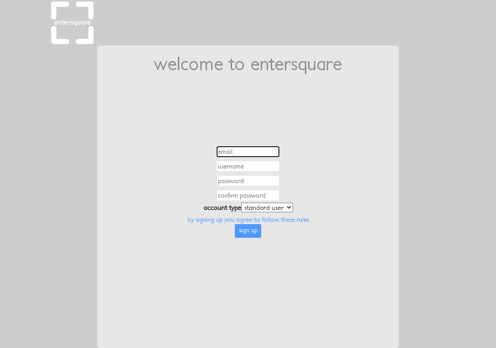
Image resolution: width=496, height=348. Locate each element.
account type (222, 207)
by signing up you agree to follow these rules (248, 219)
